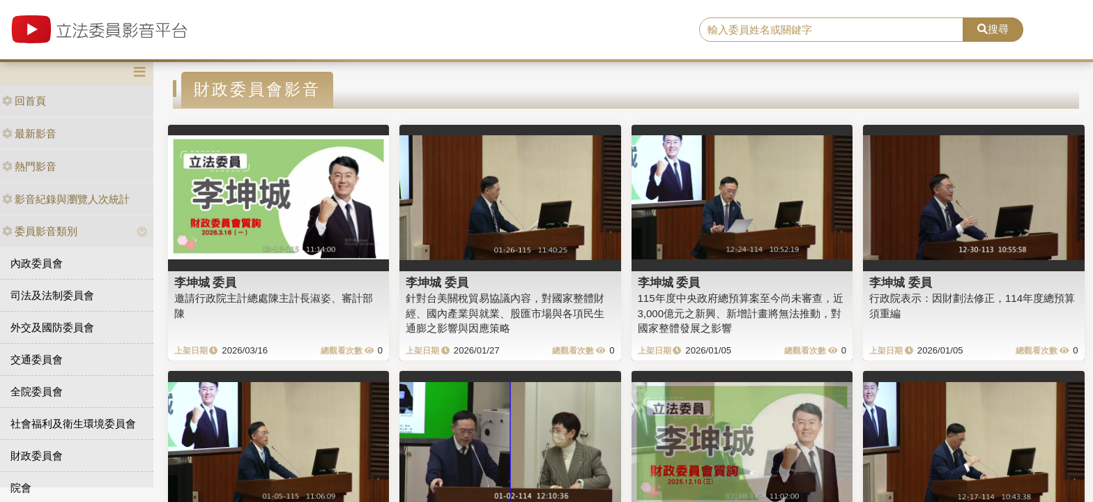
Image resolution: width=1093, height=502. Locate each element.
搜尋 (993, 29)
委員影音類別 (39, 231)
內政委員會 (36, 263)
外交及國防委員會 (52, 327)
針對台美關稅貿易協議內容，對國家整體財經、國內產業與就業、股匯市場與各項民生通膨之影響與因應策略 (505, 313)
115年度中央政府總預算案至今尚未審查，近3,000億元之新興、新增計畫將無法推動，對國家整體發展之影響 (740, 313)
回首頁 (24, 101)
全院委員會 (36, 391)
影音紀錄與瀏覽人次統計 (66, 199)
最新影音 (29, 133)
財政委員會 (36, 456)
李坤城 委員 (205, 282)
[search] (831, 30)
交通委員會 (36, 359)
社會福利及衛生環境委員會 (73, 423)
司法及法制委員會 (52, 295)
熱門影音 (29, 166)
